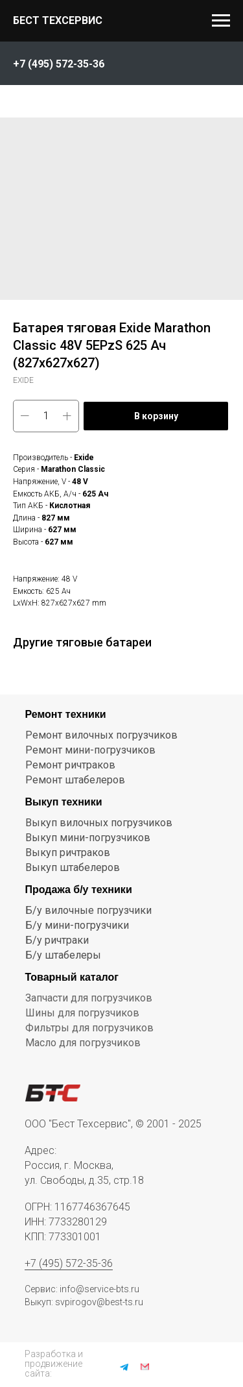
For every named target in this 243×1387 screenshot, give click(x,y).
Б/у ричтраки (57, 940)
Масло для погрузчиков (83, 1043)
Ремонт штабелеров (75, 780)
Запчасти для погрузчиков (88, 998)
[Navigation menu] (221, 20)
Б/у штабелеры (63, 955)
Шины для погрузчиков (82, 1013)
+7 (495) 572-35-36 (69, 1263)
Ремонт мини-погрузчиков (90, 750)
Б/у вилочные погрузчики (88, 910)
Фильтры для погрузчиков (89, 1028)
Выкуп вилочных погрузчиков (98, 822)
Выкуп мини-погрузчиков (87, 837)
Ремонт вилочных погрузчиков (101, 735)
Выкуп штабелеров (72, 867)
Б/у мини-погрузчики (77, 925)
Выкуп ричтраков (67, 852)
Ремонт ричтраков (70, 765)
